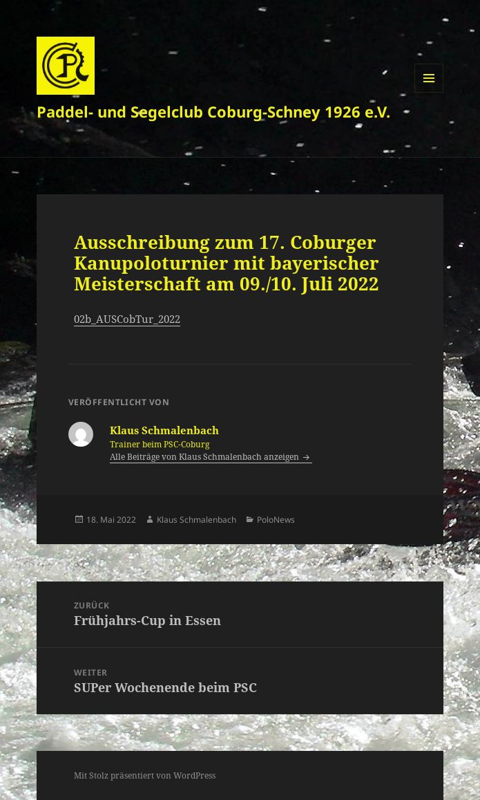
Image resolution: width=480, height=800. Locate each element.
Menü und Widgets (429, 92)
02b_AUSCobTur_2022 (127, 319)
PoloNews (276, 519)
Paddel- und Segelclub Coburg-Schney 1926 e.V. (213, 111)
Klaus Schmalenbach (196, 519)
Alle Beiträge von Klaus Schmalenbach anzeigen (205, 457)
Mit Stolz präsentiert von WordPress (144, 775)
